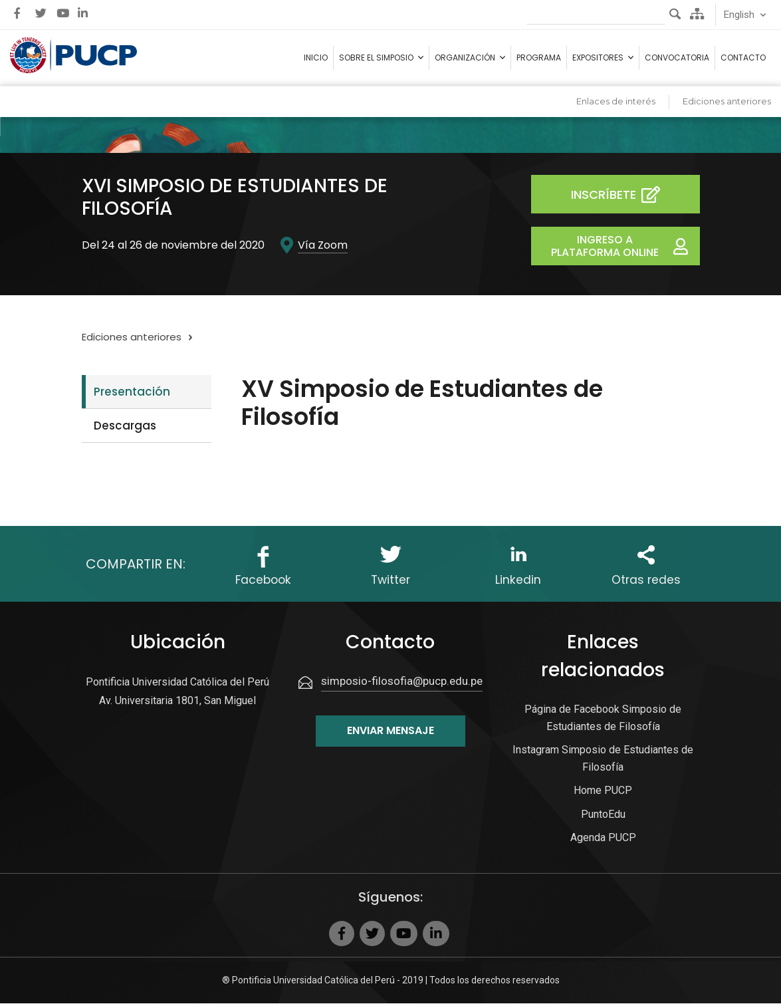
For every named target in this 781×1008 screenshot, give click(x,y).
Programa (538, 60)
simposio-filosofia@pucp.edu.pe (402, 685)
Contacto (743, 60)
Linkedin (518, 585)
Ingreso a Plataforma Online (625, 251)
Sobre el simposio (376, 60)
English (739, 15)
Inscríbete (626, 199)
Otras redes (646, 585)
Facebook (263, 585)
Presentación (132, 397)
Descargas (125, 431)
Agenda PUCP (603, 842)
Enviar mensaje (390, 735)
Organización (465, 60)
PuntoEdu (603, 819)
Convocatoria (677, 60)
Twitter (390, 585)
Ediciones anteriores (727, 106)
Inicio (316, 60)
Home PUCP (603, 795)
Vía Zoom (323, 249)
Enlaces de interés (615, 106)
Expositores (597, 60)
